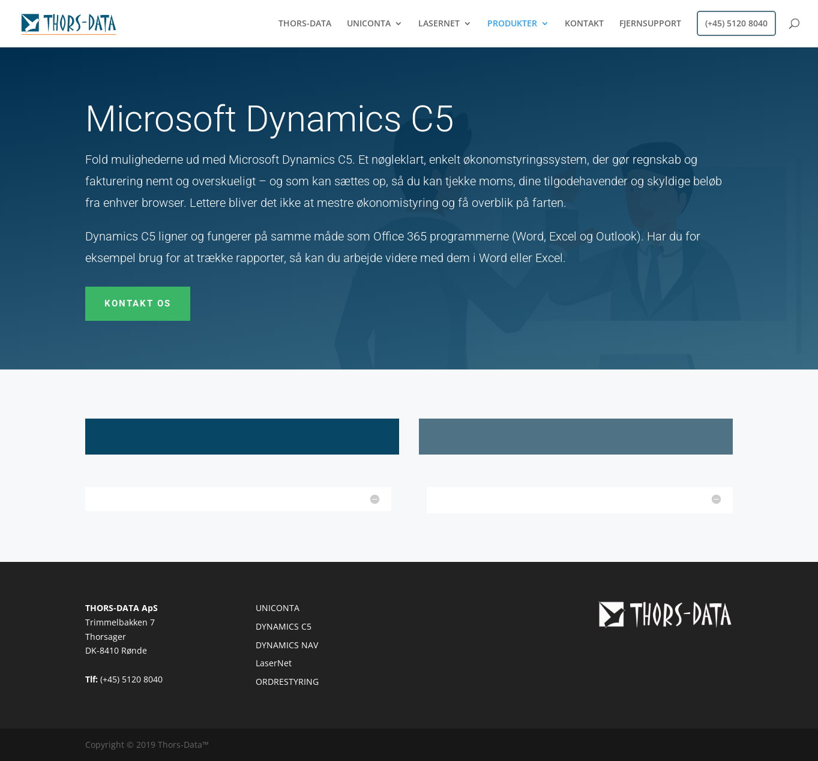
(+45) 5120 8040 (736, 23)
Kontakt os (137, 303)
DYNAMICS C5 (283, 626)
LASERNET (439, 24)
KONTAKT (584, 24)
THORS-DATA (304, 24)
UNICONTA (369, 24)
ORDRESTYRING (287, 681)
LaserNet (274, 663)
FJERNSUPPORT (650, 24)
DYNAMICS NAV (287, 645)
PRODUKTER (512, 24)
